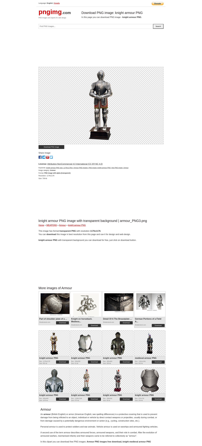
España (57, 3)
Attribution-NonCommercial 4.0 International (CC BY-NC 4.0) (75, 164)
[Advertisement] (101, 49)
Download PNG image (51, 147)
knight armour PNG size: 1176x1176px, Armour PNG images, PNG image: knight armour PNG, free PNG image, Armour (87, 168)
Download (62, 323)
